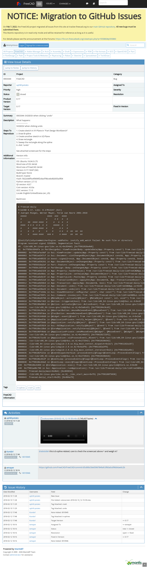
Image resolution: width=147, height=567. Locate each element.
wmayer (10, 467)
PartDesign (9, 55)
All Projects (8, 51)
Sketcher (77, 55)
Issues (50, 3)
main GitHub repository (104, 26)
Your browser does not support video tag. (64, 431)
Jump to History (29, 67)
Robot (66, 55)
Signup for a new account (37, 45)
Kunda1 (10, 451)
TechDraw (104, 55)
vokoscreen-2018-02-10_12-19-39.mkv (60, 418)
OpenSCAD (121, 51)
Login (21, 45)
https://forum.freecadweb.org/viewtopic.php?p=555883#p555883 (86, 38)
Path (20, 55)
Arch (46, 51)
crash (30, 387)
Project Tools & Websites (36, 55)
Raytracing (55, 55)
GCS (110, 51)
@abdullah (44, 451)
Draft (66, 51)
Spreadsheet (90, 55)
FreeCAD (26, 4)
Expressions (78, 51)
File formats (100, 51)
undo (38, 387)
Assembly (56, 51)
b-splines (21, 387)
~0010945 (25, 456)
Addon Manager (33, 51)
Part (131, 51)
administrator (15, 555)
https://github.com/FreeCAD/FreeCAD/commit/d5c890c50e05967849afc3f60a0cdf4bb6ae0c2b (82, 467)
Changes (64, 3)
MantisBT (19, 549)
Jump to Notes (12, 67)
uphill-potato (22, 85)
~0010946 (25, 473)
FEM (89, 51)
